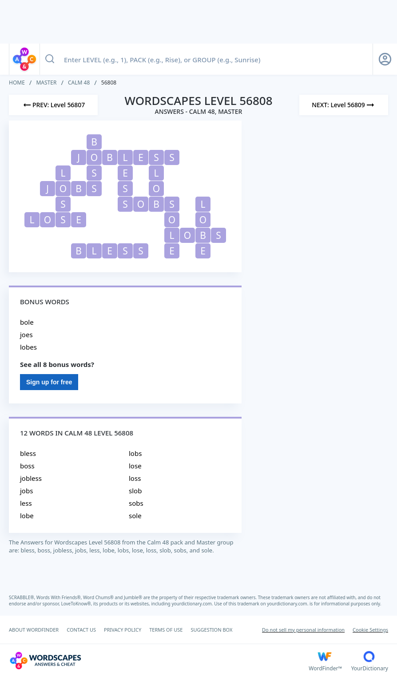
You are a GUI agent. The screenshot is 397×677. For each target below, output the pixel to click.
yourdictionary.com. (192, 603)
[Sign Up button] (385, 59)
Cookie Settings (370, 629)
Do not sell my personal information (303, 629)
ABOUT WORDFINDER (34, 629)
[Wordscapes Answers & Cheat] (159, 660)
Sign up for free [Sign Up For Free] (49, 382)
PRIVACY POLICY (122, 629)
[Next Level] (343, 105)
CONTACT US (81, 629)
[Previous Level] (53, 105)
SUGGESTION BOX (211, 629)
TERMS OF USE (166, 629)
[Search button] (50, 59)
